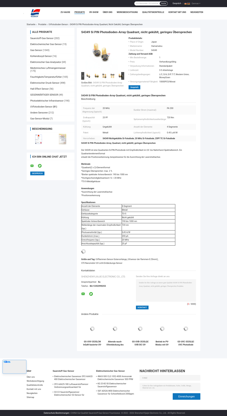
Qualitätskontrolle (153, 12)
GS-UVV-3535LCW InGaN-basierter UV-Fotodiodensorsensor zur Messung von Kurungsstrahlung (92, 343)
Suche (163, 3)
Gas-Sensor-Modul (39, 118)
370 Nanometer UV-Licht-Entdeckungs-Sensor (101, 263)
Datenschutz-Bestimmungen (56, 413)
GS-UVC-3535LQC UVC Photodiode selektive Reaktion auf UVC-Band (185, 343)
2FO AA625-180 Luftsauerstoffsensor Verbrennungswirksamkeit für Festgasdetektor (71, 386)
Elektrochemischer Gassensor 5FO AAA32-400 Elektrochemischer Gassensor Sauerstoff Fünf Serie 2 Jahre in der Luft (73, 378)
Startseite (31, 24)
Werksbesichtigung (127, 12)
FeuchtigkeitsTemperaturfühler (46, 77)
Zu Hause (65, 12)
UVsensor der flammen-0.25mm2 (143, 259)
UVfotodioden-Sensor (58, 24)
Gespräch (177, 3)
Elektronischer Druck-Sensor (44, 82)
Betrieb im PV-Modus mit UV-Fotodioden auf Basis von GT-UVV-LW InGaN (162, 343)
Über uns (107, 12)
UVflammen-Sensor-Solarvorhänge (111, 259)
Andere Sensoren (39, 112)
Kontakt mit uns (177, 12)
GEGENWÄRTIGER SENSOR (44, 94)
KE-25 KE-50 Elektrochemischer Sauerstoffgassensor (112, 385)
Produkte (79, 12)
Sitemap (30, 397)
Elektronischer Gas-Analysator (45, 62)
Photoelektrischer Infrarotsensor (47, 100)
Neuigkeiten (197, 12)
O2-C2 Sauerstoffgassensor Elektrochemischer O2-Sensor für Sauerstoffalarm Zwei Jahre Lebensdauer (73, 394)
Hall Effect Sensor (39, 88)
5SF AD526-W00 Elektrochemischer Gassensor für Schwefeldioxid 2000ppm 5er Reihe (116, 393)
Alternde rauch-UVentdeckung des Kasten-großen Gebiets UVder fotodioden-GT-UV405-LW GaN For (114, 343)
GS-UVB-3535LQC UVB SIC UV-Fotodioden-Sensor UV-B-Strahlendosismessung (140, 343)
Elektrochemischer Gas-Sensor (46, 44)
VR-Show (93, 12)
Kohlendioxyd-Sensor (41, 56)
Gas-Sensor (36, 50)
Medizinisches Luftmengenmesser (48, 68)
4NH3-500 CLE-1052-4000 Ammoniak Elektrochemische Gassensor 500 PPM (115, 377)
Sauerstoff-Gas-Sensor (42, 38)
